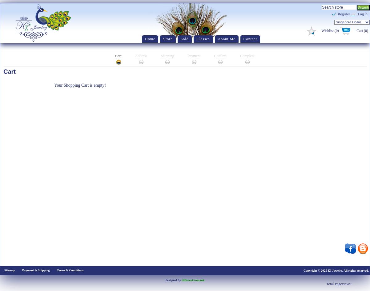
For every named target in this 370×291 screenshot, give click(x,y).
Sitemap (9, 270)
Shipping (167, 56)
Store (167, 39)
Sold (185, 39)
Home (150, 39)
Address (141, 56)
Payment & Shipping (36, 270)
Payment (194, 56)
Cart (118, 56)
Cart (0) (362, 31)
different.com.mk (193, 280)
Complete (247, 56)
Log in (363, 14)
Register (344, 14)
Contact (250, 39)
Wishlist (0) (330, 31)
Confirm (220, 56)
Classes (203, 39)
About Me (226, 39)
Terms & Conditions (70, 270)
